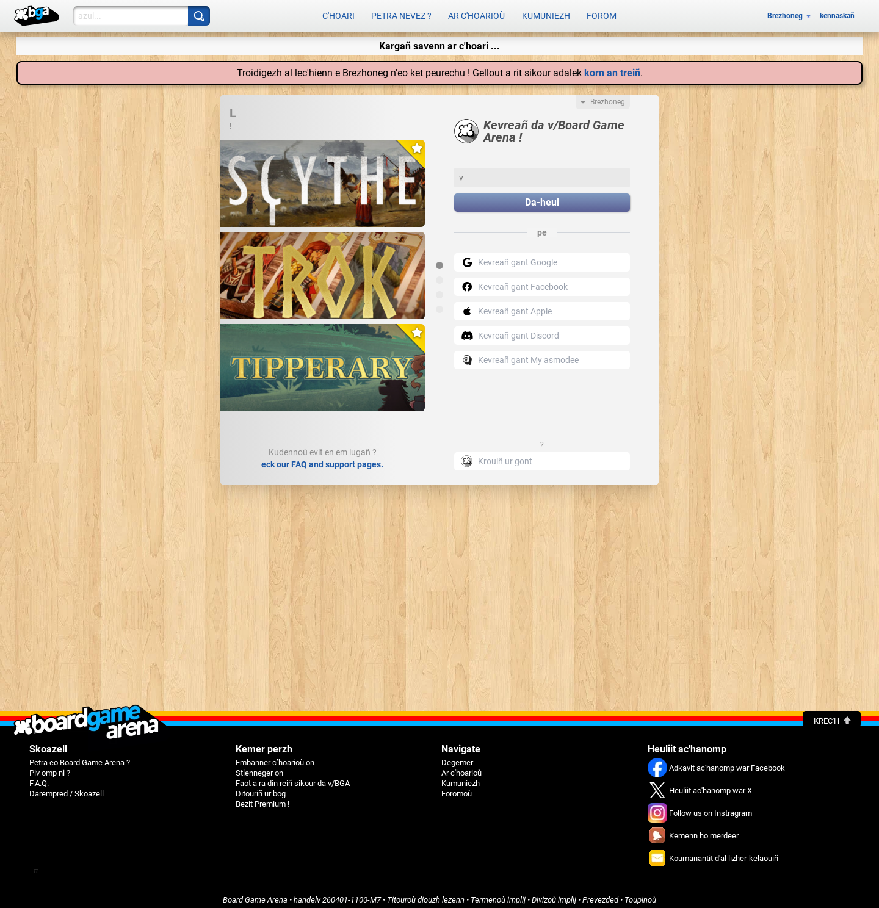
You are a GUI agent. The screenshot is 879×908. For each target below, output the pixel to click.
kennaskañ (837, 13)
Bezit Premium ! (262, 797)
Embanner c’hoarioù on (275, 756)
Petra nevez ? (401, 13)
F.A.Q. (39, 777)
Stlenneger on (259, 766)
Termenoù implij (498, 893)
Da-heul (542, 197)
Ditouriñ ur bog (261, 787)
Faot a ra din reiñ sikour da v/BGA (293, 777)
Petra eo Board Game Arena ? (79, 756)
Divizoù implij (554, 893)
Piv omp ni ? (49, 766)
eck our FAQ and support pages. (322, 458)
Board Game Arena (255, 893)
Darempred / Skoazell (66, 787)
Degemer (457, 756)
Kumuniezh (546, 13)
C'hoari (338, 13)
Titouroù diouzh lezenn (426, 893)
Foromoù (456, 787)
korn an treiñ (612, 67)
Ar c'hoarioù (476, 13)
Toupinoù (640, 893)
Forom (602, 13)
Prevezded (600, 893)
